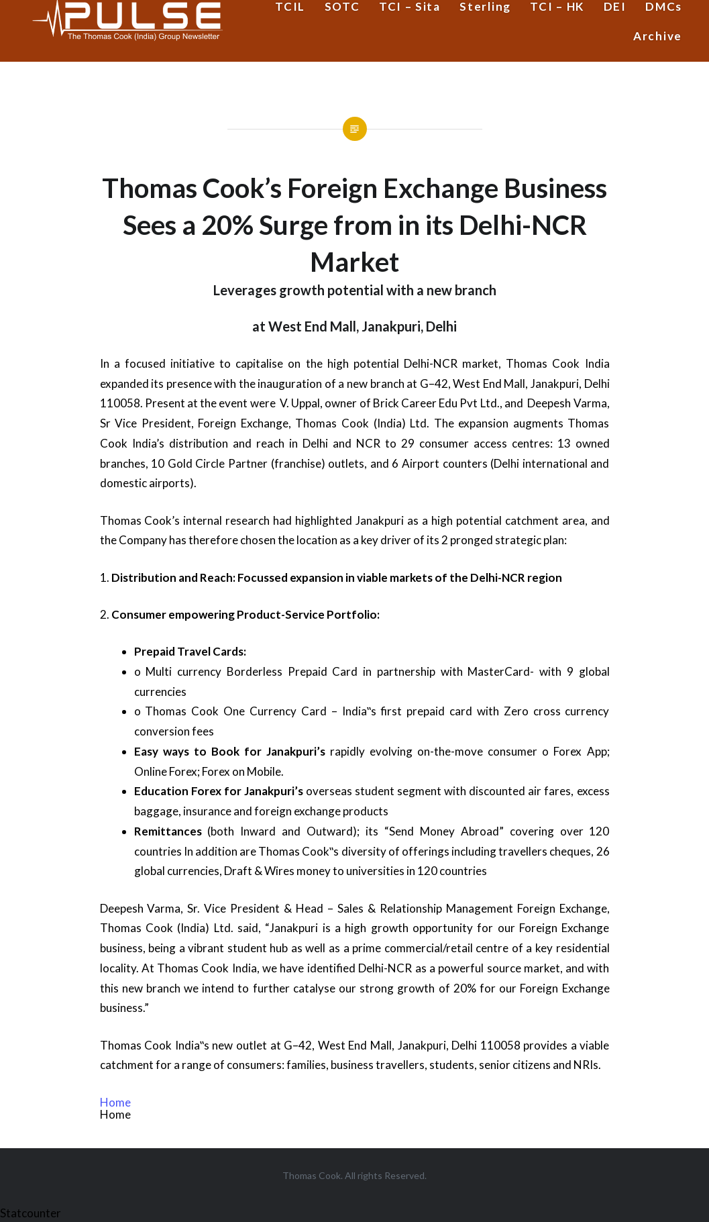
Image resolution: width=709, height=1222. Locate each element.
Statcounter (30, 1213)
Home (115, 1102)
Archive (657, 36)
